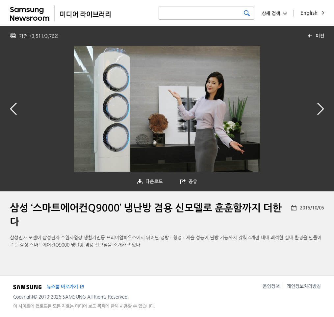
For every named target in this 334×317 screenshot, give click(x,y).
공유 (193, 181)
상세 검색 (271, 13)
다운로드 (154, 181)
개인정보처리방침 (304, 286)
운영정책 (271, 286)
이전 (320, 36)
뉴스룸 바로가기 (62, 286)
